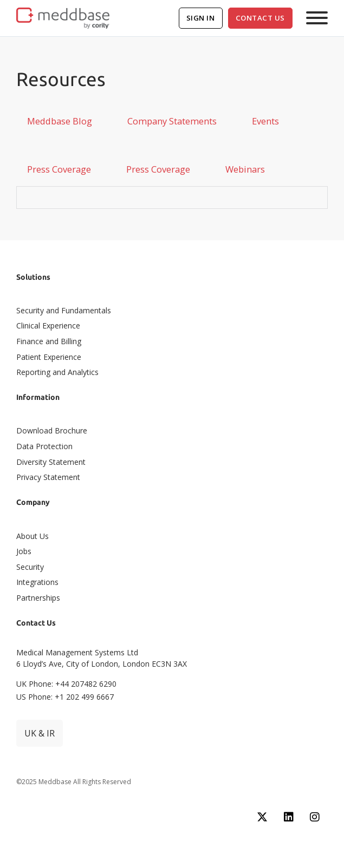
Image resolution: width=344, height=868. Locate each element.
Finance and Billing (48, 341)
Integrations (37, 582)
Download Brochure (51, 430)
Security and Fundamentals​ (63, 310)
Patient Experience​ (48, 357)
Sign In (200, 18)
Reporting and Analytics (57, 372)
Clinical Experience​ (48, 325)
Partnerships (38, 598)
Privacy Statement (48, 477)
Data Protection (44, 446)
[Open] (317, 17)
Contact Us (260, 18)
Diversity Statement (51, 462)
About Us (32, 536)
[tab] (59, 121)
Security (30, 567)
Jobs (23, 551)
